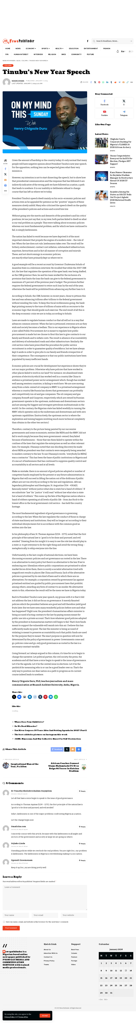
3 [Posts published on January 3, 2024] (111, 975)
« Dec (101, 1011)
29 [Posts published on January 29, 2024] (101, 1004)
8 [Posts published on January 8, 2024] (101, 982)
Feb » (107, 1011)
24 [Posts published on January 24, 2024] (111, 997)
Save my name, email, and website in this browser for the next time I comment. (37, 933)
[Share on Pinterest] (99, 83)
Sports (112, 149)
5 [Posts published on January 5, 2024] (121, 975)
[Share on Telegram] (119, 83)
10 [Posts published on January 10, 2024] (111, 982)
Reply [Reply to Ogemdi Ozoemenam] (83, 868)
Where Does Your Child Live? (31, 726)
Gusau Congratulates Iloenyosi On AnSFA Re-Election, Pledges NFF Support (121, 159)
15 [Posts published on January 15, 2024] (101, 989)
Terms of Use (26, 1017)
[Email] (123, 83)
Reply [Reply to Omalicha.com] (83, 834)
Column (9, 66)
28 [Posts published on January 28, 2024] (131, 997)
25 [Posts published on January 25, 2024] (116, 997)
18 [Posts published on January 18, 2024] (116, 989)
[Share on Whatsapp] (103, 83)
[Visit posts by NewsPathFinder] (6, 83)
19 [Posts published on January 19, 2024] (121, 989)
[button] (44, 1015)
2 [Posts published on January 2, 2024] (106, 975)
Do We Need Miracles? (27, 730)
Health (112, 205)
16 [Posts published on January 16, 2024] (106, 989)
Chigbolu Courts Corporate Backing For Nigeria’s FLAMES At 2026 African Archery (120, 142)
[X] (124, 102)
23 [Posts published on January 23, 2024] (106, 997)
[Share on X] (95, 83)
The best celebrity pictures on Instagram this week (43, 742)
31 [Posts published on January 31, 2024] (111, 1004)
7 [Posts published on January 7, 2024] (131, 975)
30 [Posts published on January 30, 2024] (106, 1004)
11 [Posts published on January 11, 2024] (116, 982)
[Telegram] (124, 112)
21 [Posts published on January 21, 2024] (131, 989)
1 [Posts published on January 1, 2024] (101, 975)
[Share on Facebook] (91, 83)
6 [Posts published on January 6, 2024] (126, 975)
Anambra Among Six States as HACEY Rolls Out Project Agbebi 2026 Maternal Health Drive (120, 196)
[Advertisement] (68, 18)
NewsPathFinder (19, 82)
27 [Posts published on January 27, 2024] (126, 997)
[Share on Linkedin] (107, 83)
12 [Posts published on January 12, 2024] (121, 982)
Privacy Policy (11, 1017)
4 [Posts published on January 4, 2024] (116, 975)
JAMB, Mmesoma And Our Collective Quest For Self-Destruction (51, 746)
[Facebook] (87, 41)
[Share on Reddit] (115, 83)
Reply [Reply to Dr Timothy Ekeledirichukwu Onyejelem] (83, 799)
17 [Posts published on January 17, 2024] (111, 989)
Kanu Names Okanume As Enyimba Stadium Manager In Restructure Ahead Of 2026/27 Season (121, 177)
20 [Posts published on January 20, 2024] (126, 989)
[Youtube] (104, 112)
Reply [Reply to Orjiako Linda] (83, 851)
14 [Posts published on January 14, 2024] (131, 982)
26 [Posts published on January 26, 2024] (121, 997)
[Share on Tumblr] (111, 83)
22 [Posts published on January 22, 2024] (101, 997)
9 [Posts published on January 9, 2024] (106, 982)
